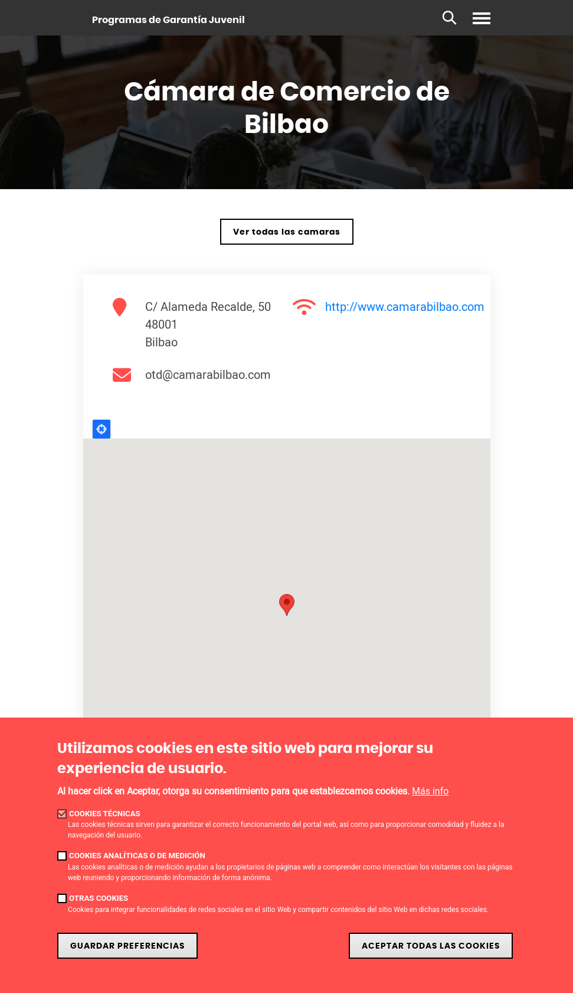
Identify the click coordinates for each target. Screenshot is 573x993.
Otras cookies (98, 898)
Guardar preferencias (127, 946)
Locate (101, 429)
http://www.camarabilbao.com (404, 306)
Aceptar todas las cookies (431, 946)
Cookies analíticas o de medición (137, 855)
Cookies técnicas (104, 813)
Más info (430, 791)
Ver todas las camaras (286, 232)
